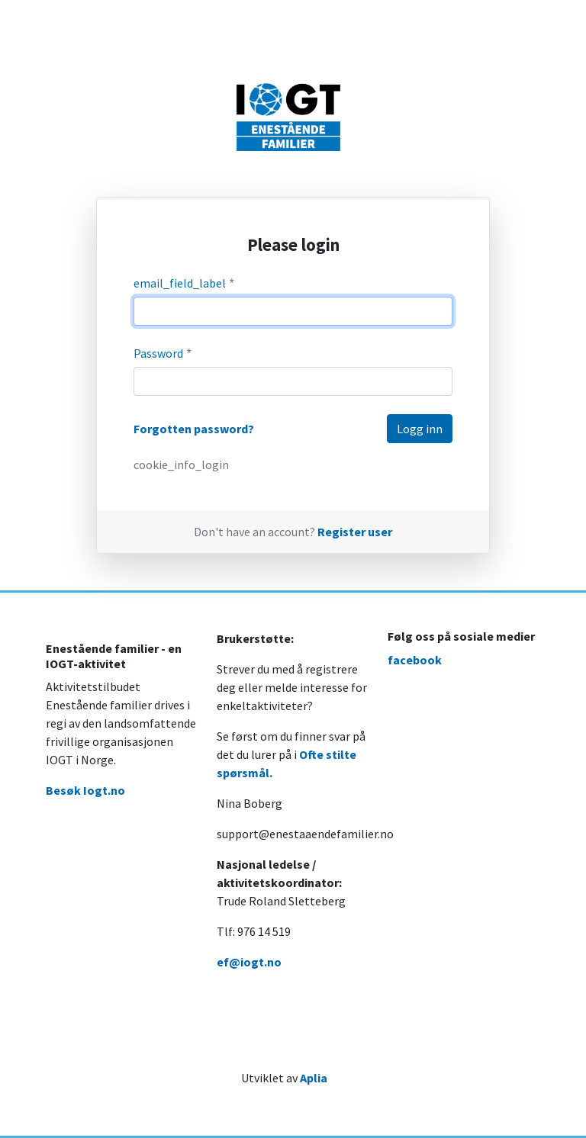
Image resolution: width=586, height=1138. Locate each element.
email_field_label (185, 283)
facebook (415, 659)
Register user (354, 531)
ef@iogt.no (249, 961)
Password (163, 354)
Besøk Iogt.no (85, 790)
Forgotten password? (194, 428)
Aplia (313, 1077)
